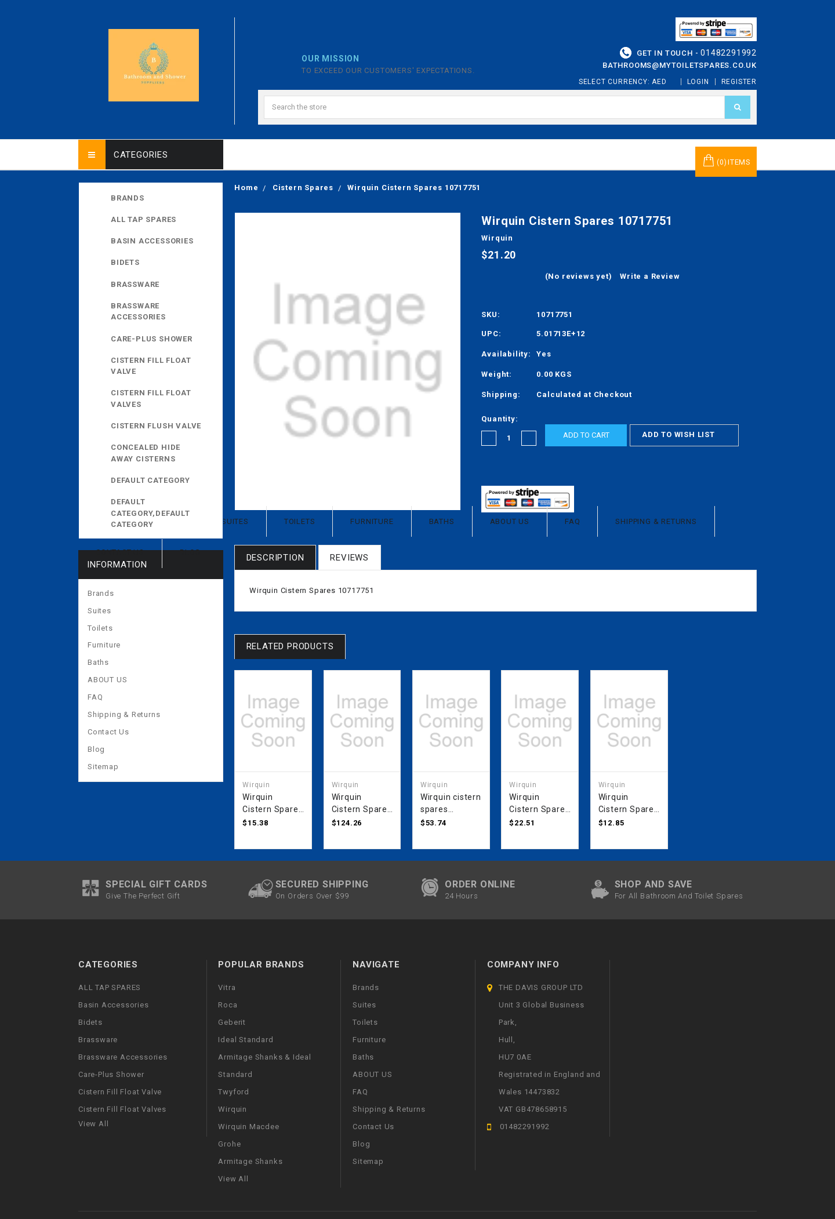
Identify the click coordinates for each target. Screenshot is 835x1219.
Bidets (125, 262)
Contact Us (120, 552)
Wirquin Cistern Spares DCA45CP (272, 804)
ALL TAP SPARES (162, 219)
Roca (227, 1004)
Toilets (299, 521)
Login (698, 81)
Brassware (135, 284)
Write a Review (650, 276)
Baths (442, 521)
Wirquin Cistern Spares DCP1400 (539, 804)
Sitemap (103, 766)
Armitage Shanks (250, 1161)
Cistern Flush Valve (156, 425)
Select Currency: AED (627, 81)
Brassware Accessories (138, 311)
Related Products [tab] (290, 646)
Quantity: (499, 418)
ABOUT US (509, 521)
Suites (235, 521)
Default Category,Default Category (162, 512)
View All (233, 1178)
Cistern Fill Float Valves (151, 398)
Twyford (233, 1091)
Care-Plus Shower (152, 338)
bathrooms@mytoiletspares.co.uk (679, 65)
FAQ (572, 521)
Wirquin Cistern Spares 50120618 (628, 804)
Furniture (371, 521)
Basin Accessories (152, 240)
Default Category (162, 480)
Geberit (232, 1022)
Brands (127, 198)
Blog (190, 552)
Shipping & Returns (655, 521)
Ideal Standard (245, 1039)
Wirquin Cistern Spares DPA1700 (362, 804)
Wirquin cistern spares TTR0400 (450, 804)
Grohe (229, 1144)
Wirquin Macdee (248, 1126)
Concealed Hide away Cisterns (145, 453)
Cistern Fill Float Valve (151, 366)
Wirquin (232, 1109)
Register (739, 81)
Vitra (226, 987)
